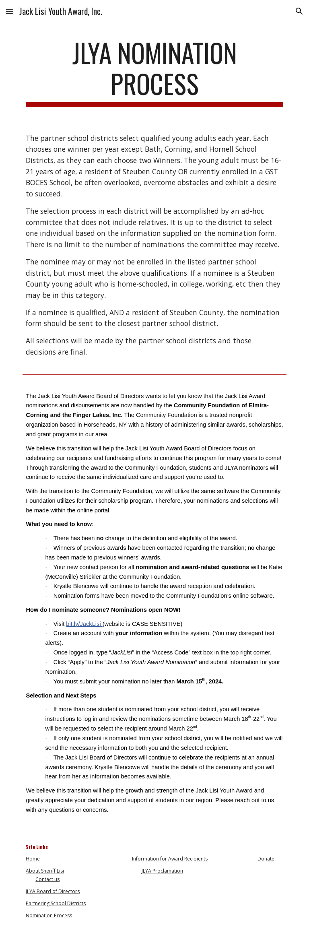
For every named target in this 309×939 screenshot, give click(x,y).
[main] (154, 72)
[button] (9, 11)
